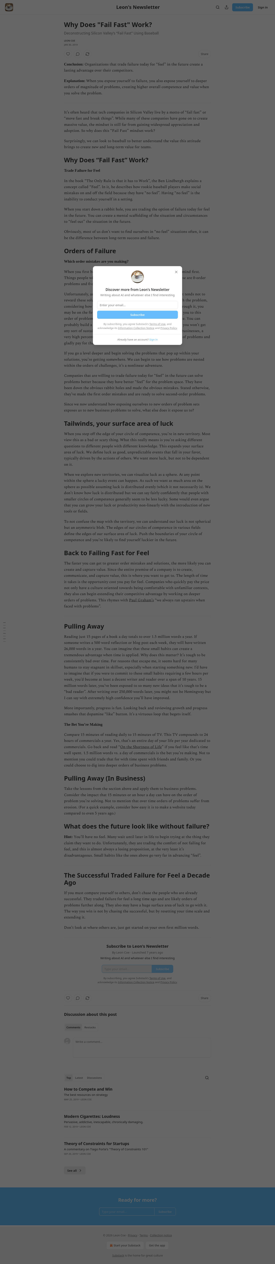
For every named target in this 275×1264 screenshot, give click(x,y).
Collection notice (161, 1235)
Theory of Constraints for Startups (96, 1143)
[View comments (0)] (78, 54)
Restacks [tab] (90, 1027)
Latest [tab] (79, 1078)
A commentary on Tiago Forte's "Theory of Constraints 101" (106, 1149)
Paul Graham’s (141, 600)
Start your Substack (124, 1245)
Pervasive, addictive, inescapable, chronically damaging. (103, 1122)
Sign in (263, 7)
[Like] (68, 54)
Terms (144, 1235)
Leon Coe (69, 40)
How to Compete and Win (88, 1089)
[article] (137, 1097)
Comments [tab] (73, 1027)
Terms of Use (157, 324)
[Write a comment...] (142, 1047)
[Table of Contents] (4, 632)
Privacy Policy (168, 328)
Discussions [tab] (94, 1078)
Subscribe (242, 7)
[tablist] (81, 1027)
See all (74, 1170)
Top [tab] (68, 1078)
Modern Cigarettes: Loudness (92, 1116)
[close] (176, 272)
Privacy (132, 1235)
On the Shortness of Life (141, 747)
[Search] (218, 7)
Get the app (157, 1245)
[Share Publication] (227, 7)
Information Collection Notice (136, 328)
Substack (118, 1255)
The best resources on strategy (86, 1095)
